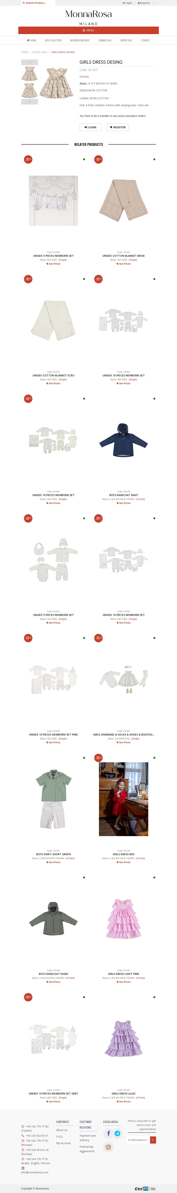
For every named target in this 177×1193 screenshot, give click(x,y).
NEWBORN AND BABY (80, 40)
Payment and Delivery (88, 1138)
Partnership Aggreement (87, 1149)
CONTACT (145, 40)
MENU (88, 30)
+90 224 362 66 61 (37, 1135)
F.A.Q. (59, 1136)
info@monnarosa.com (34, 1172)
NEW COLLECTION (53, 40)
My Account (63, 1143)
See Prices (53, 264)
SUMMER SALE (105, 40)
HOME (31, 40)
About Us (61, 1130)
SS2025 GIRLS (39, 52)
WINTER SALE (126, 40)
